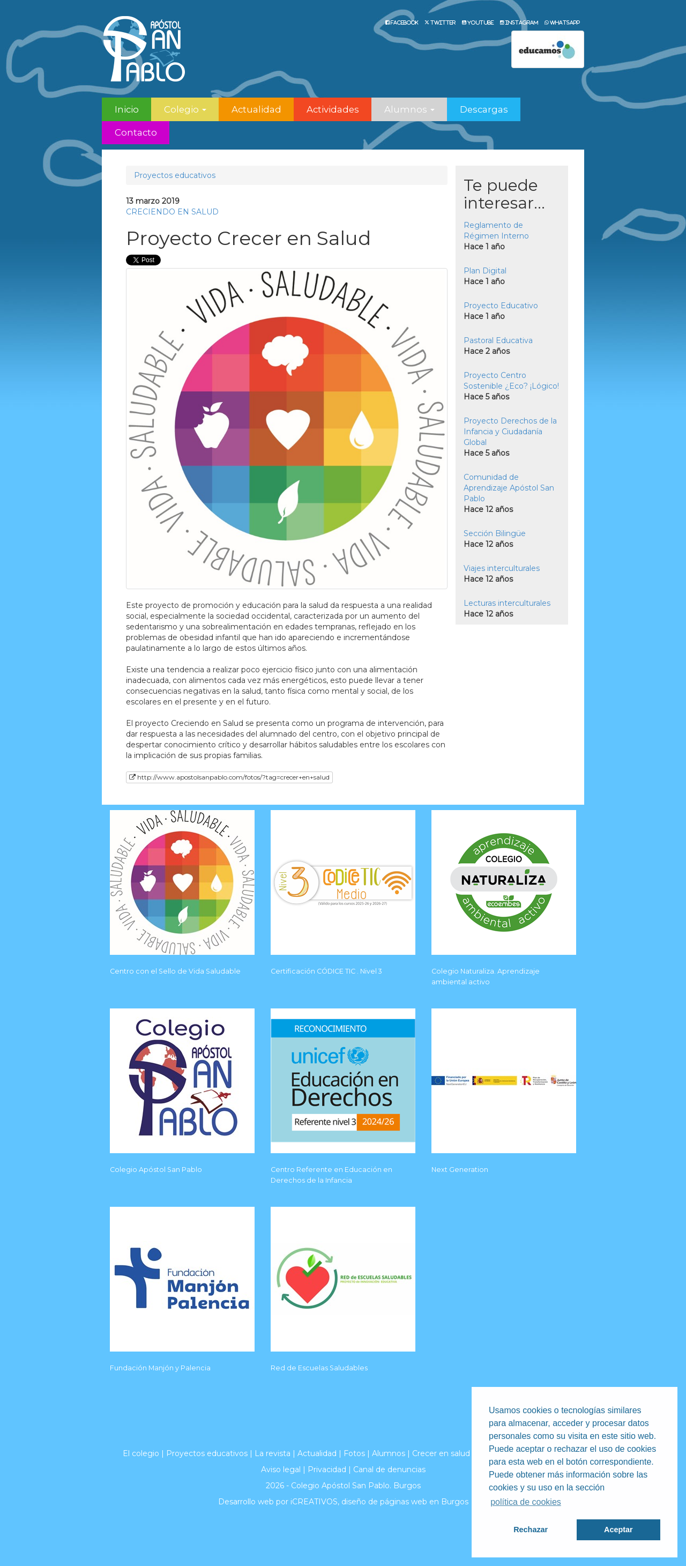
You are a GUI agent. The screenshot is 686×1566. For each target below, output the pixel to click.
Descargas (484, 109)
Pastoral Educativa (498, 340)
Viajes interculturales (502, 568)
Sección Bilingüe (495, 533)
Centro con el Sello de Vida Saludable (175, 971)
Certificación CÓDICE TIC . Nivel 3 (326, 971)
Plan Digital (485, 271)
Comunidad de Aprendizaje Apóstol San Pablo (509, 487)
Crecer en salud (441, 1453)
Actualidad (256, 109)
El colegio (141, 1453)
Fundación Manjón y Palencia (160, 1368)
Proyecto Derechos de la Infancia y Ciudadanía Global (510, 431)
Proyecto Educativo (501, 305)
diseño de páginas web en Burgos (404, 1501)
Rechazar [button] (530, 1529)
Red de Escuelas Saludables (319, 1368)
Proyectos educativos (174, 175)
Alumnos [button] (409, 109)
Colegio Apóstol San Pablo (156, 1170)
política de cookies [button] (525, 1501)
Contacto (136, 132)
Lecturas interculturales (507, 603)
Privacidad (327, 1469)
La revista (272, 1453)
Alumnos (388, 1453)
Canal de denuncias (389, 1469)
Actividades (333, 109)
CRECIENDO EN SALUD (172, 212)
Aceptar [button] (618, 1529)
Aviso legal (281, 1469)
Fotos (354, 1453)
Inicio (127, 109)
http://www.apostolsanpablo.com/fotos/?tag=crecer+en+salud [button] (229, 777)
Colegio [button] (185, 109)
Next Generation (459, 1170)
